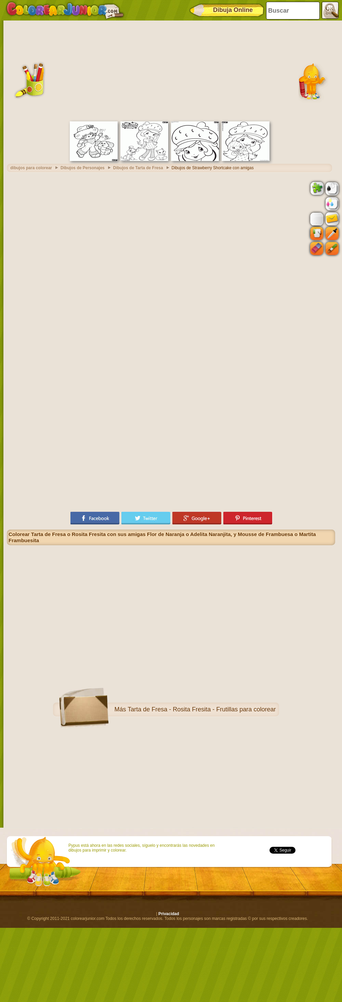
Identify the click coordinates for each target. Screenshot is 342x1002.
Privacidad (168, 913)
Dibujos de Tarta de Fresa (138, 167)
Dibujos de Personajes (83, 167)
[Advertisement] (171, 70)
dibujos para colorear (31, 167)
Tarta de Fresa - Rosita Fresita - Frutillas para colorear (202, 709)
